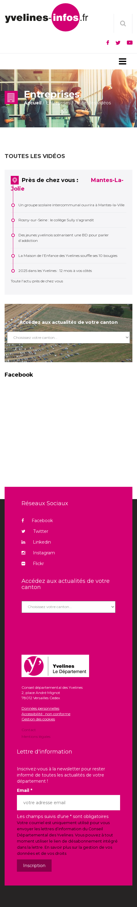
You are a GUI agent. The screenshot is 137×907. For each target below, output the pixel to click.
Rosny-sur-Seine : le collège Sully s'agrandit (56, 220)
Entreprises (58, 103)
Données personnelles (40, 708)
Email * (24, 790)
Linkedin (36, 542)
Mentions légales (36, 736)
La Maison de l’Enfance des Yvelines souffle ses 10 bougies (67, 255)
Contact (29, 730)
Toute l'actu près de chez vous (37, 281)
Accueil (32, 103)
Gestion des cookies (38, 719)
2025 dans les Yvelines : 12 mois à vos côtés (55, 270)
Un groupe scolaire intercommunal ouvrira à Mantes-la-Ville (71, 205)
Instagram (38, 553)
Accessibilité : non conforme (46, 713)
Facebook (37, 520)
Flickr (33, 563)
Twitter (35, 531)
